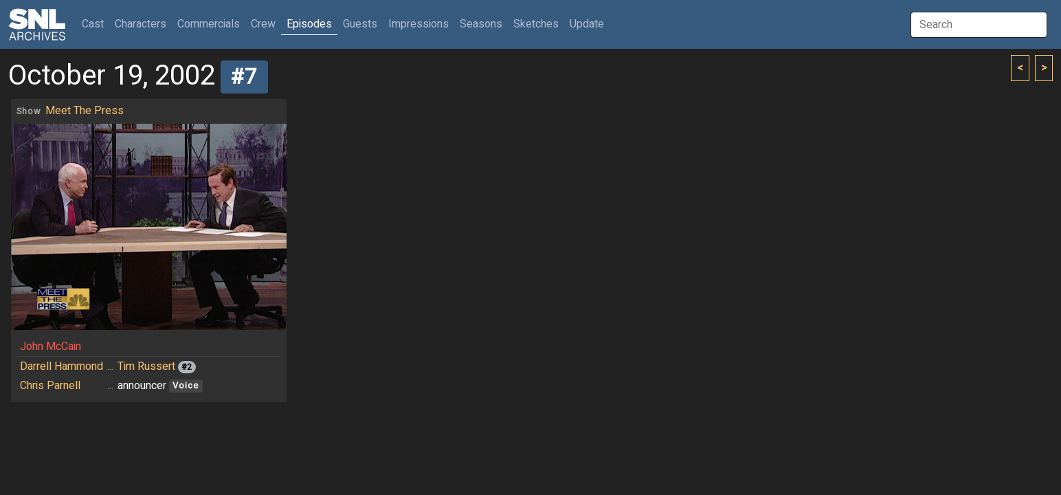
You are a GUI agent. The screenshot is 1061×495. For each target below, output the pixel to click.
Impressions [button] (418, 24)
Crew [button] (263, 24)
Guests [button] (360, 24)
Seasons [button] (481, 24)
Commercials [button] (208, 24)
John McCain (50, 346)
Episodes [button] (309, 24)
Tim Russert (146, 366)
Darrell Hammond (61, 366)
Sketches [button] (536, 24)
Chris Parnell (50, 385)
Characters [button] (140, 24)
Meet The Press (84, 110)
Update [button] (587, 24)
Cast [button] (95, 23)
